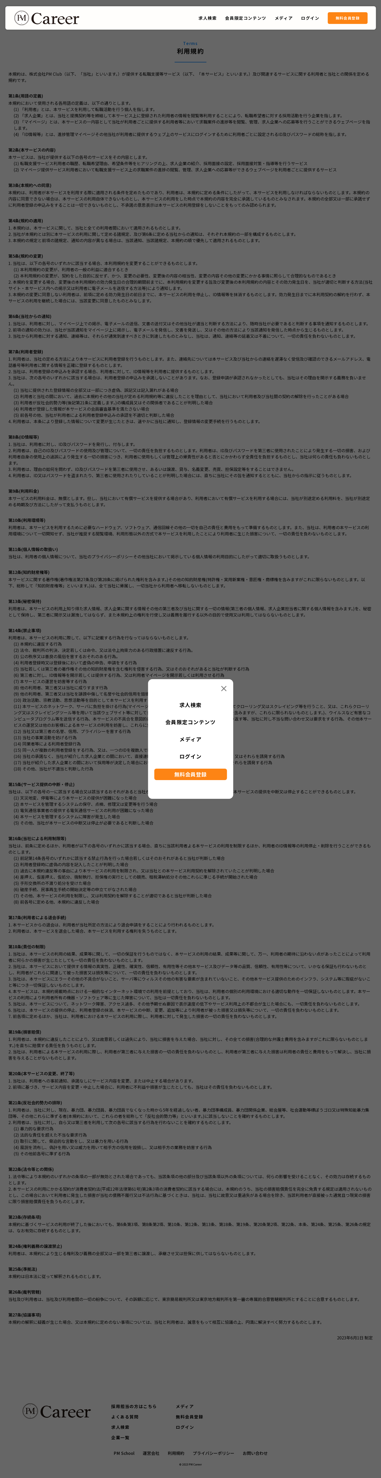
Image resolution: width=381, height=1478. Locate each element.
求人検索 (207, 18)
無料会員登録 (348, 18)
